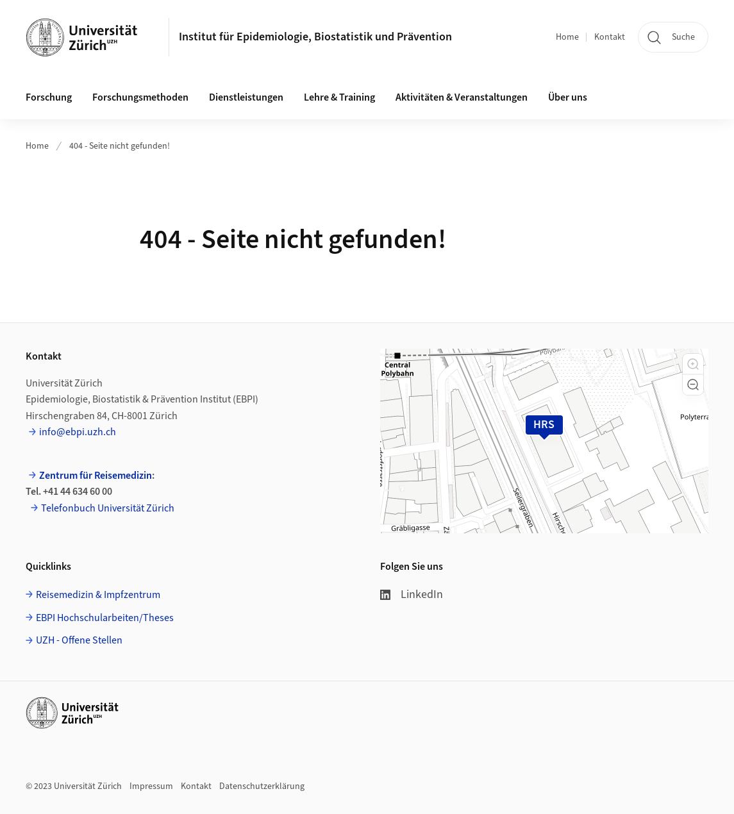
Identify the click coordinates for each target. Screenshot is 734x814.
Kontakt (609, 37)
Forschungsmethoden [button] (140, 97)
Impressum (151, 786)
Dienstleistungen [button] (246, 97)
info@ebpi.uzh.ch (77, 432)
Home (567, 37)
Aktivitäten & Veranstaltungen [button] (462, 97)
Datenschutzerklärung (261, 786)
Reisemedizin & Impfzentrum (98, 595)
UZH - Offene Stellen (79, 640)
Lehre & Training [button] (339, 97)
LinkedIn (411, 594)
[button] (693, 364)
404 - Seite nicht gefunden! (119, 146)
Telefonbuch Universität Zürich (107, 508)
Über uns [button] (567, 97)
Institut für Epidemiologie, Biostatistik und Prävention (315, 37)
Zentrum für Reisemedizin (95, 476)
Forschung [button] (49, 97)
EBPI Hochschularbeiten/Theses (105, 618)
